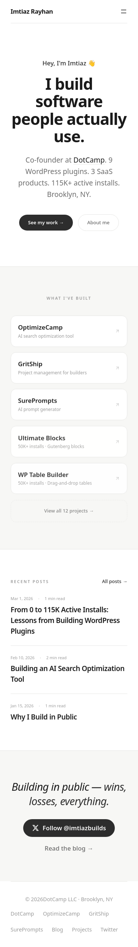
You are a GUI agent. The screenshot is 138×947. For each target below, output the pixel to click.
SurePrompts (27, 929)
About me (98, 222)
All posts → (114, 582)
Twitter (109, 929)
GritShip (99, 913)
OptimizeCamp (61, 913)
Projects (82, 929)
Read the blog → (69, 849)
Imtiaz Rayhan (32, 11)
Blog (57, 929)
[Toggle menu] (123, 11)
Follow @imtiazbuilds (69, 828)
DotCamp (89, 160)
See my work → (46, 222)
